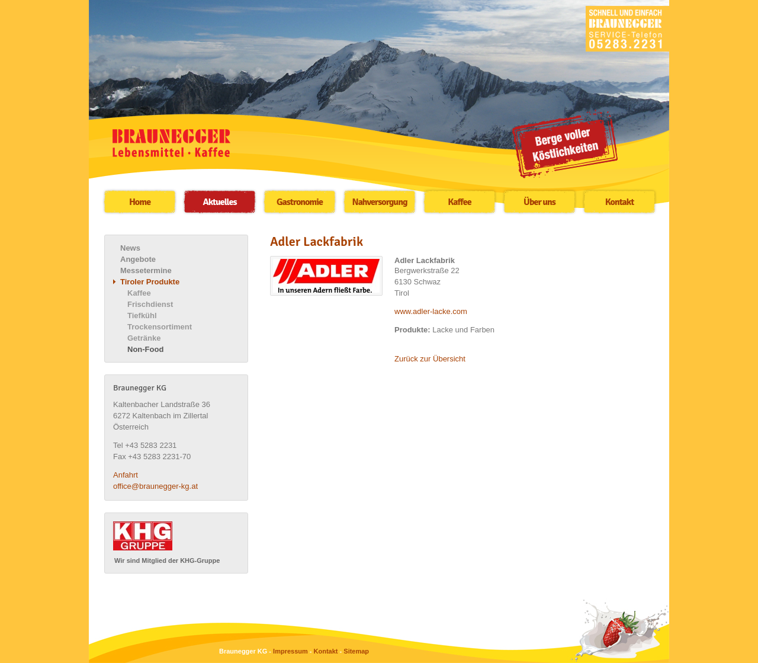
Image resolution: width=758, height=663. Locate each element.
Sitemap (356, 651)
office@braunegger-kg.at (155, 486)
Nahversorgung (379, 202)
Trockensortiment (159, 326)
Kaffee (459, 202)
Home (139, 202)
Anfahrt (125, 474)
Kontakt (619, 202)
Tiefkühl (142, 315)
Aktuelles (220, 202)
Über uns (539, 202)
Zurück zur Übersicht (429, 358)
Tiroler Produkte (149, 281)
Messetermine (146, 270)
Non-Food (145, 349)
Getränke (143, 338)
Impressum (290, 651)
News (130, 248)
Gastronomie (300, 202)
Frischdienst (150, 304)
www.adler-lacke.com (430, 311)
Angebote (138, 259)
